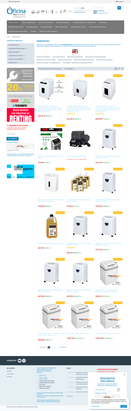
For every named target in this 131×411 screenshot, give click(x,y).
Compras (9, 376)
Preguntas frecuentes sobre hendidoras (83, 388)
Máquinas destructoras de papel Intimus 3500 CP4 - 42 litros (50, 291)
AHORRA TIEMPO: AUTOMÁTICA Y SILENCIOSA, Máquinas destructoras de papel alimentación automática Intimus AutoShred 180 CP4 (50, 109)
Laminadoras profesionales (83, 392)
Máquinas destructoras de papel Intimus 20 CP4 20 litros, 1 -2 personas (51, 200)
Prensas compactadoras (48, 31)
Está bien (123, 406)
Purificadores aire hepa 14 (18, 31)
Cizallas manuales (28, 22)
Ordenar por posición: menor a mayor (50, 69)
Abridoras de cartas (78, 27)
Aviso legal (42, 384)
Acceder (9, 371)
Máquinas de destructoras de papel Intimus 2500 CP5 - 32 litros (108, 244)
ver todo (70, 396)
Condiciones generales (14, 1)
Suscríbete (12, 139)
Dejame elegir (95, 406)
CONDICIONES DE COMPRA (47, 382)
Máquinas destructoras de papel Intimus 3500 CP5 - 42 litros (79, 291)
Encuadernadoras (63, 22)
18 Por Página (69, 69)
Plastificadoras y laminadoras (84, 22)
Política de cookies (44, 388)
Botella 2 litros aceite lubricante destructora (51, 243)
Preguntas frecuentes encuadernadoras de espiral (83, 383)
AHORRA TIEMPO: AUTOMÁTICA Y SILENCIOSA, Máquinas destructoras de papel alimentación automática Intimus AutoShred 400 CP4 (107, 109)
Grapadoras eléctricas (97, 27)
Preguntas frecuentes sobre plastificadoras (83, 378)
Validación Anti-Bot (12, 142)
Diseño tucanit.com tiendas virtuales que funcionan (22, 407)
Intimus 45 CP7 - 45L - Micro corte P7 (78, 333)
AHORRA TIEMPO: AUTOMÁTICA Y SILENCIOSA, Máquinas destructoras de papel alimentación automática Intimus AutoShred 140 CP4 (79, 109)
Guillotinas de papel (46, 22)
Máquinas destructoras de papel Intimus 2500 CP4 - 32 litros (79, 244)
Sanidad (33, 31)
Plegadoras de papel (16, 27)
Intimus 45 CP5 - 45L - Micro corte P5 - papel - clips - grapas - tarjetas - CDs (51, 334)
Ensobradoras (32, 27)
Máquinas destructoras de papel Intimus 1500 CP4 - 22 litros (107, 157)
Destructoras (13, 22)
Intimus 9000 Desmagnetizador (76, 156)
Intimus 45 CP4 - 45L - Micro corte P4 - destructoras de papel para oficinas (106, 291)
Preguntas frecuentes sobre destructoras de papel (83, 373)
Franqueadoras (46, 27)
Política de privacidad (45, 386)
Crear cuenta (10, 374)
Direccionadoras (61, 27)
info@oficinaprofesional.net (46, 381)
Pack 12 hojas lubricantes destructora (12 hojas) (50, 157)
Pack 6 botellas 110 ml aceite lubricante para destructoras (79, 200)
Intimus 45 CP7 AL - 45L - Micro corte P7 (107, 333)
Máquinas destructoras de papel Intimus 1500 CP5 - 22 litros (107, 200)
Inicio (8, 37)
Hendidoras (103, 22)
